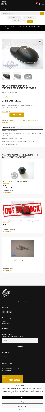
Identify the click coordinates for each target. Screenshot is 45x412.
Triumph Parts (5, 323)
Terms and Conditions (7, 363)
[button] (40, 41)
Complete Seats (12, 27)
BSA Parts (4, 321)
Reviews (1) (14, 127)
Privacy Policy (25, 409)
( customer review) (14, 97)
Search (30, 21)
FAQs (3, 361)
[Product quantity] (5, 115)
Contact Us (4, 358)
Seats (7, 27)
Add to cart (16, 115)
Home (3, 27)
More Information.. (22, 176)
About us (4, 356)
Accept (22, 397)
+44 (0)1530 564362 (39, 9)
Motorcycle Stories (6, 370)
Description (6, 127)
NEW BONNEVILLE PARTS (8, 331)
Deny (22, 402)
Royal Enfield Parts (6, 328)
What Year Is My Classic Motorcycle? (10, 368)
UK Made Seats (19, 27)
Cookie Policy (19, 409)
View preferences (22, 406)
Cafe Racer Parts (13, 120)
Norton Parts (5, 326)
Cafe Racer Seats (22, 120)
